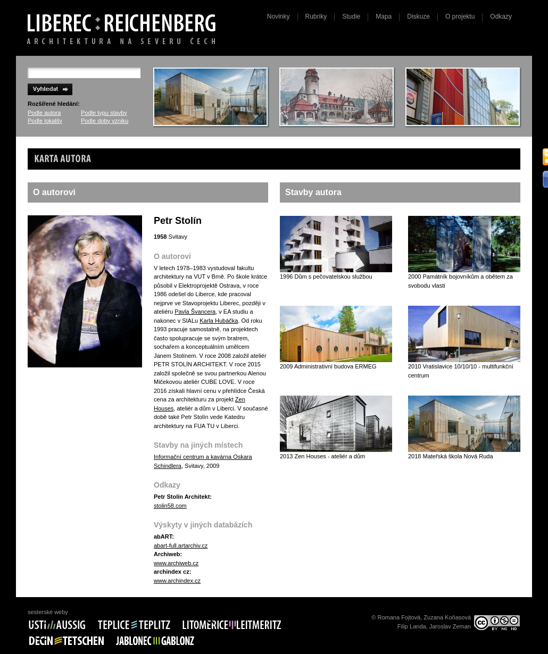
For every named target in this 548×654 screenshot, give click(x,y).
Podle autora (44, 113)
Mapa (384, 16)
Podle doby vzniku (104, 121)
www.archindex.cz (177, 580)
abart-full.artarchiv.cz (180, 545)
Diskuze (418, 16)
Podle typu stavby (104, 113)
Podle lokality (45, 121)
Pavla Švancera (195, 311)
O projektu (460, 16)
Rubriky (316, 16)
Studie (351, 16)
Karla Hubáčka (219, 320)
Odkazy (501, 16)
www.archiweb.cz (176, 563)
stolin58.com (170, 505)
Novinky (278, 16)
